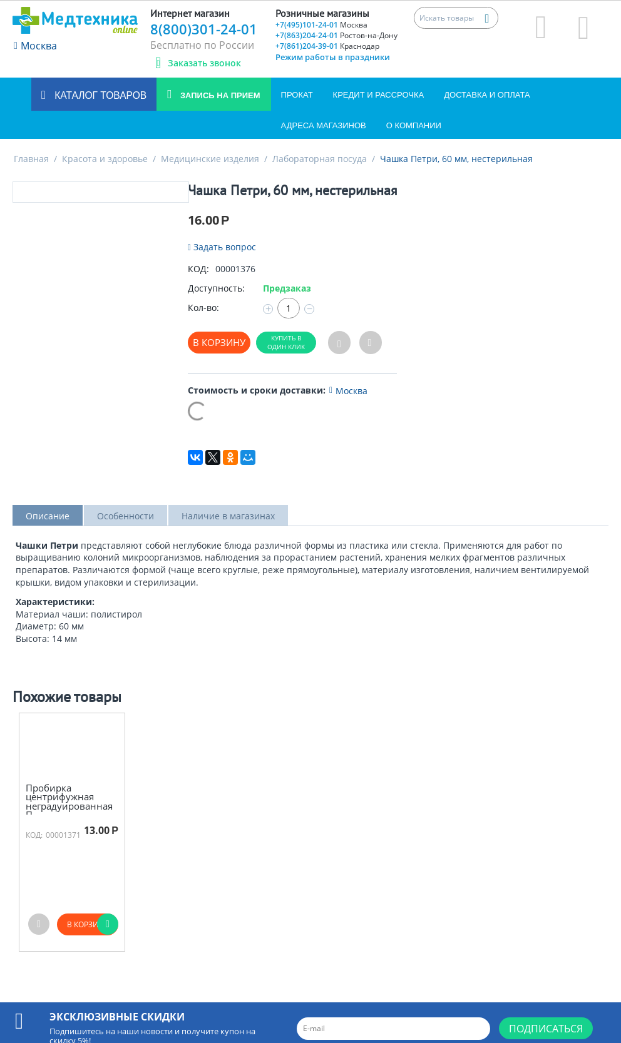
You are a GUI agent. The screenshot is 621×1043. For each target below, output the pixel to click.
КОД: (198, 269)
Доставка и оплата (487, 94)
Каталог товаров (99, 95)
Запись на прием (219, 95)
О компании (413, 125)
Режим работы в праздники (332, 57)
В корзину (219, 342)
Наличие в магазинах (228, 516)
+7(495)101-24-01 (321, 24)
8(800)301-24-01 (203, 28)
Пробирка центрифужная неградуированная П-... (69, 801)
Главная (31, 159)
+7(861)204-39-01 (327, 46)
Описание (47, 516)
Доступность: (216, 288)
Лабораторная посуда (319, 159)
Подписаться (546, 1028)
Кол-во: (203, 307)
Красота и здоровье (105, 159)
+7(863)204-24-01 (336, 35)
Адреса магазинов (323, 125)
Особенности (125, 516)
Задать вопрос (222, 247)
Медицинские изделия (210, 159)
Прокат (297, 94)
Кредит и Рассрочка (378, 94)
